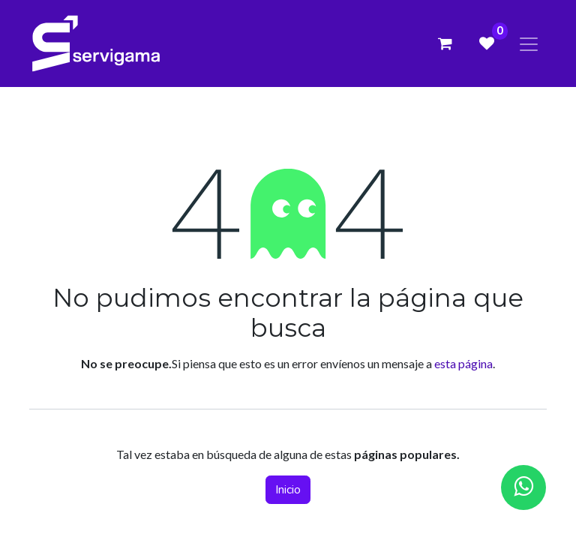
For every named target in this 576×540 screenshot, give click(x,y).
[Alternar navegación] (529, 43)
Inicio (288, 490)
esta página (463, 363)
